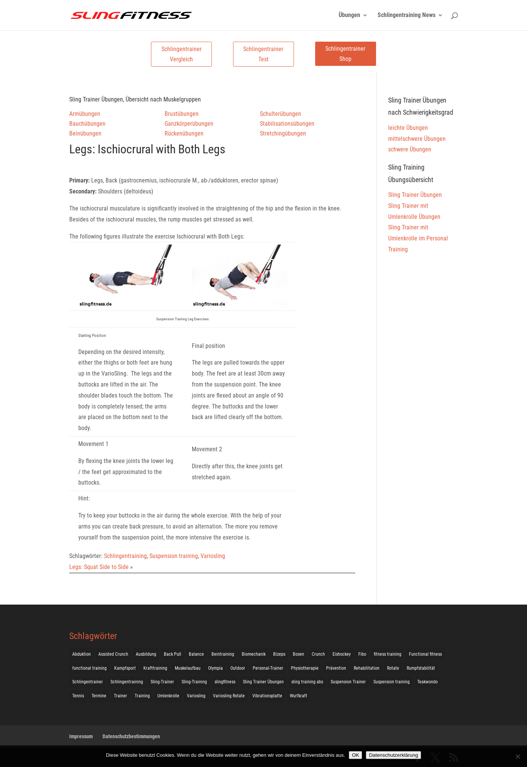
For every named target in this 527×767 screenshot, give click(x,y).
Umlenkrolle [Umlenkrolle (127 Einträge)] (168, 695)
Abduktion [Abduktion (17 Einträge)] (81, 654)
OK (355, 755)
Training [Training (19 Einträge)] (142, 695)
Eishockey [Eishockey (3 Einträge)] (342, 654)
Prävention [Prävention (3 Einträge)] (336, 668)
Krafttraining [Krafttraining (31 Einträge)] (155, 668)
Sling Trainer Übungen (415, 194)
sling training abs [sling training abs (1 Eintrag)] (307, 681)
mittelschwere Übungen (417, 138)
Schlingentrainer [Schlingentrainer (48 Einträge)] (87, 681)
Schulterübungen (280, 113)
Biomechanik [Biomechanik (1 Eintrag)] (254, 654)
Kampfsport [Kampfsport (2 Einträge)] (125, 668)
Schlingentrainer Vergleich (182, 54)
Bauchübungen (87, 123)
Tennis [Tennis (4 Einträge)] (78, 695)
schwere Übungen (409, 149)
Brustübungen (182, 113)
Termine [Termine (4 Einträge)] (99, 695)
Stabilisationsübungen (287, 123)
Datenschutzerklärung (393, 755)
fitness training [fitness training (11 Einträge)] (387, 654)
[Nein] (517, 756)
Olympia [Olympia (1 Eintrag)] (215, 668)
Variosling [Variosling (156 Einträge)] (196, 695)
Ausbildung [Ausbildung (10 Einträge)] (146, 654)
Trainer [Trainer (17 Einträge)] (120, 695)
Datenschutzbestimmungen (131, 736)
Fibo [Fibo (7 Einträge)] (362, 654)
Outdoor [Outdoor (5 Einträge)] (237, 668)
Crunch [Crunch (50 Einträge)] (318, 654)
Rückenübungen (184, 133)
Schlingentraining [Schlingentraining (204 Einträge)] (126, 681)
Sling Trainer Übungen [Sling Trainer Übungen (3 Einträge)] (263, 681)
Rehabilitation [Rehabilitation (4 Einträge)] (366, 668)
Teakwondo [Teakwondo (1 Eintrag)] (427, 681)
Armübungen (84, 113)
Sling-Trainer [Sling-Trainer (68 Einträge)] (162, 681)
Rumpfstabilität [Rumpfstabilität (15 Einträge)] (421, 668)
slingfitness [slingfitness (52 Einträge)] (225, 681)
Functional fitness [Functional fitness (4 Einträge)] (425, 654)
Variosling (213, 556)
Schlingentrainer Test (263, 54)
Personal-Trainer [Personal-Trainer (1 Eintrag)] (268, 668)
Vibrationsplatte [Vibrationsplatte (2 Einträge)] (267, 695)
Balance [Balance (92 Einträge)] (196, 654)
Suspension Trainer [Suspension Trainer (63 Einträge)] (348, 681)
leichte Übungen (408, 127)
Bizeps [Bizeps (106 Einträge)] (279, 654)
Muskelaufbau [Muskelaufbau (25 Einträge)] (188, 668)
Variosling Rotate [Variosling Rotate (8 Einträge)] (229, 695)
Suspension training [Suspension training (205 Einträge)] (391, 681)
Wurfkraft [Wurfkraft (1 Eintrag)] (298, 695)
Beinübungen (85, 133)
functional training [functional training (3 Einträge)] (89, 668)
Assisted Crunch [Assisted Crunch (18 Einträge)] (113, 654)
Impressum (81, 736)
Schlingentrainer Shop (345, 53)
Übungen (349, 15)
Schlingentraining (125, 556)
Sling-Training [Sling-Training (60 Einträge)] (194, 681)
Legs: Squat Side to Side (99, 567)
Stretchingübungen (283, 133)
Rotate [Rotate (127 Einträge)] (393, 668)
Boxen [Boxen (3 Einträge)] (298, 654)
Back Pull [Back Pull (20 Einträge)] (172, 654)
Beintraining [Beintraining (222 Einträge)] (222, 654)
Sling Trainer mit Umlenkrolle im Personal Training (418, 238)
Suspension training (173, 556)
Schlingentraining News (406, 15)
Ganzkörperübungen (189, 123)
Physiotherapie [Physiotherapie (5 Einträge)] (305, 668)
